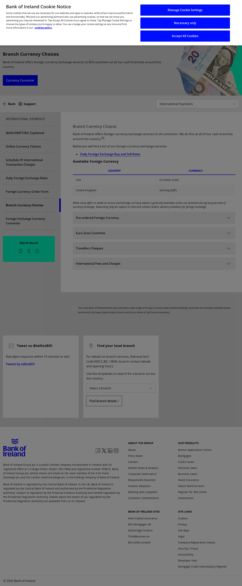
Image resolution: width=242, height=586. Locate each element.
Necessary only (185, 19)
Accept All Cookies (185, 32)
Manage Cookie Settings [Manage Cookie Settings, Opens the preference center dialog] (185, 6)
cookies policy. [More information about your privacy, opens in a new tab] (43, 24)
